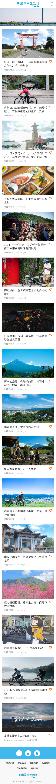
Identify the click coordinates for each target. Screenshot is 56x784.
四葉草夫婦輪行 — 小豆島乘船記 (23, 648)
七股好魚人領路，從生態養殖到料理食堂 (25, 200)
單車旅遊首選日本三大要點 (20, 469)
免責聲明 (46, 763)
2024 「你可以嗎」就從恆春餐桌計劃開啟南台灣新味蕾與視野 (25, 246)
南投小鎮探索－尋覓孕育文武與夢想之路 (25, 558)
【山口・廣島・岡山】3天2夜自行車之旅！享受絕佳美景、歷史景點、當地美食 (25, 155)
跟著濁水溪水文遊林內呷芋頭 (21, 427)
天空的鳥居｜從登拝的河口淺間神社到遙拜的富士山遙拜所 (25, 383)
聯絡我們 (35, 768)
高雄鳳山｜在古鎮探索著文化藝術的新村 (25, 292)
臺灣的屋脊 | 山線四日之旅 (20, 735)
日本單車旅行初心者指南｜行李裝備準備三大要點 (25, 337)
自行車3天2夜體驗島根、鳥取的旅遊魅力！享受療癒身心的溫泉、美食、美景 (25, 109)
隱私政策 (34, 763)
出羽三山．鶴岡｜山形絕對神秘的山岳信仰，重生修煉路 (25, 63)
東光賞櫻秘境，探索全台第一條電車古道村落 (25, 604)
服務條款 (22, 763)
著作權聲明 (22, 768)
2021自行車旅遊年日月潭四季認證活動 (25, 691)
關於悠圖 (10, 763)
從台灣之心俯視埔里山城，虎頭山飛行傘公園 (25, 512)
